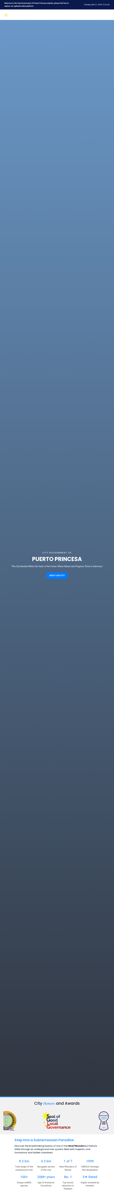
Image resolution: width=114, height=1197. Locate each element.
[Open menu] (5, 15)
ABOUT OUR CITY (57, 575)
